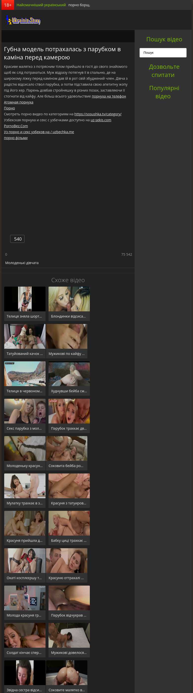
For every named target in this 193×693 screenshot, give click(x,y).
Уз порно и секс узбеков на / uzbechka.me (39, 131)
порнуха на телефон (109, 96)
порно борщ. (79, 4)
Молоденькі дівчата (22, 262)
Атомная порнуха (18, 102)
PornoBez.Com (16, 126)
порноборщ (20, 20)
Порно (9, 108)
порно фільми (16, 137)
